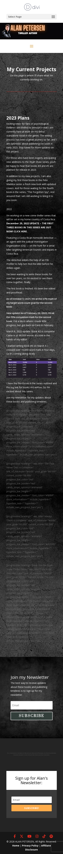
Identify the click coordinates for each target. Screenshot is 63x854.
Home (15, 845)
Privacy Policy (30, 845)
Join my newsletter (16, 397)
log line (14, 387)
